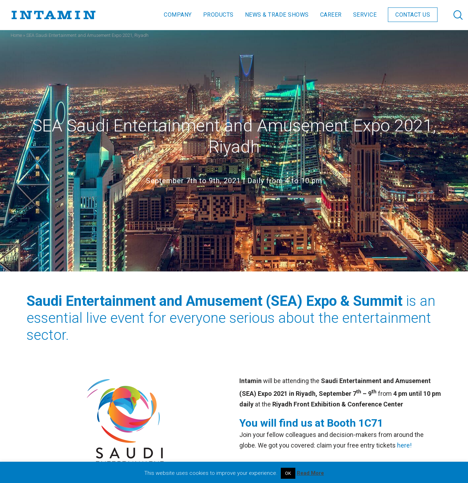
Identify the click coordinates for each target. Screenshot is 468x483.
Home (16, 35)
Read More (310, 473)
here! (404, 445)
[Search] (451, 15)
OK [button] (288, 473)
